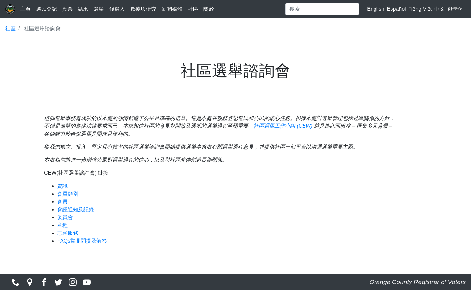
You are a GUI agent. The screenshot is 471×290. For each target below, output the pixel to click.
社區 (193, 9)
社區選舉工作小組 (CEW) (282, 126)
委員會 (65, 217)
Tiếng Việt (420, 9)
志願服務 (67, 233)
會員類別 (67, 194)
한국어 (455, 9)
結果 (83, 9)
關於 (208, 9)
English (375, 9)
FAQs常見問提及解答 (82, 241)
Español (396, 9)
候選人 (117, 9)
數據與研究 (143, 9)
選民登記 (46, 9)
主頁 (25, 9)
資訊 (62, 186)
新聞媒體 (172, 9)
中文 (439, 9)
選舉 (99, 9)
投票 (67, 9)
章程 (62, 225)
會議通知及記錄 (75, 209)
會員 (62, 201)
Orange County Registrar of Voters (417, 282)
